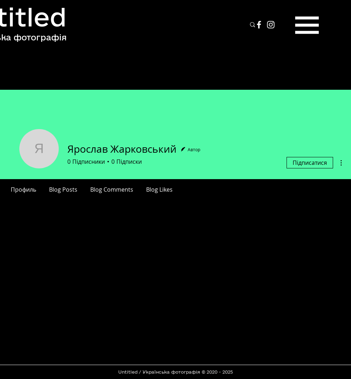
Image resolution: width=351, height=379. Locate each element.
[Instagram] (271, 25)
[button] (307, 25)
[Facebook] (259, 25)
